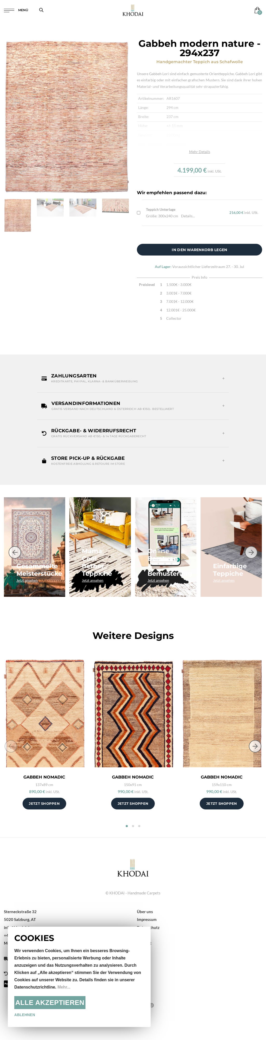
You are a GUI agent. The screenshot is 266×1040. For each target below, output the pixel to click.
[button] (133, 378)
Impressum (147, 919)
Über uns (145, 911)
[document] (79, 977)
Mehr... (64, 987)
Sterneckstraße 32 (20, 911)
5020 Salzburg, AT (20, 919)
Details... (188, 216)
